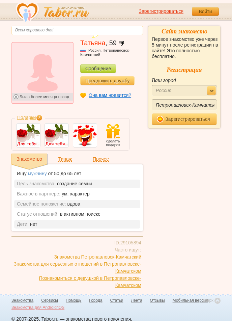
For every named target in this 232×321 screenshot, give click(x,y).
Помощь (73, 300)
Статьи (116, 300)
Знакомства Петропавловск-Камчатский (97, 257)
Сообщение (98, 68)
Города (95, 300)
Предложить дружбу (107, 80)
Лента (136, 300)
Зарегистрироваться (161, 11)
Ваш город (164, 80)
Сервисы (49, 300)
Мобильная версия (190, 300)
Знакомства (22, 300)
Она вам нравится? (110, 95)
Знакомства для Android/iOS (37, 307)
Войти (205, 11)
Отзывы (157, 300)
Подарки (26, 117)
